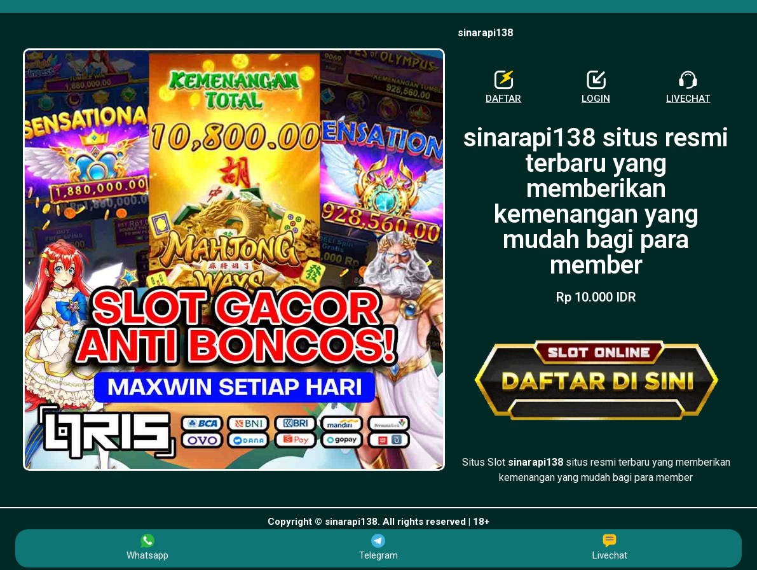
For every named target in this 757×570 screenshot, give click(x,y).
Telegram (378, 547)
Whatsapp (147, 547)
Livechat (609, 547)
